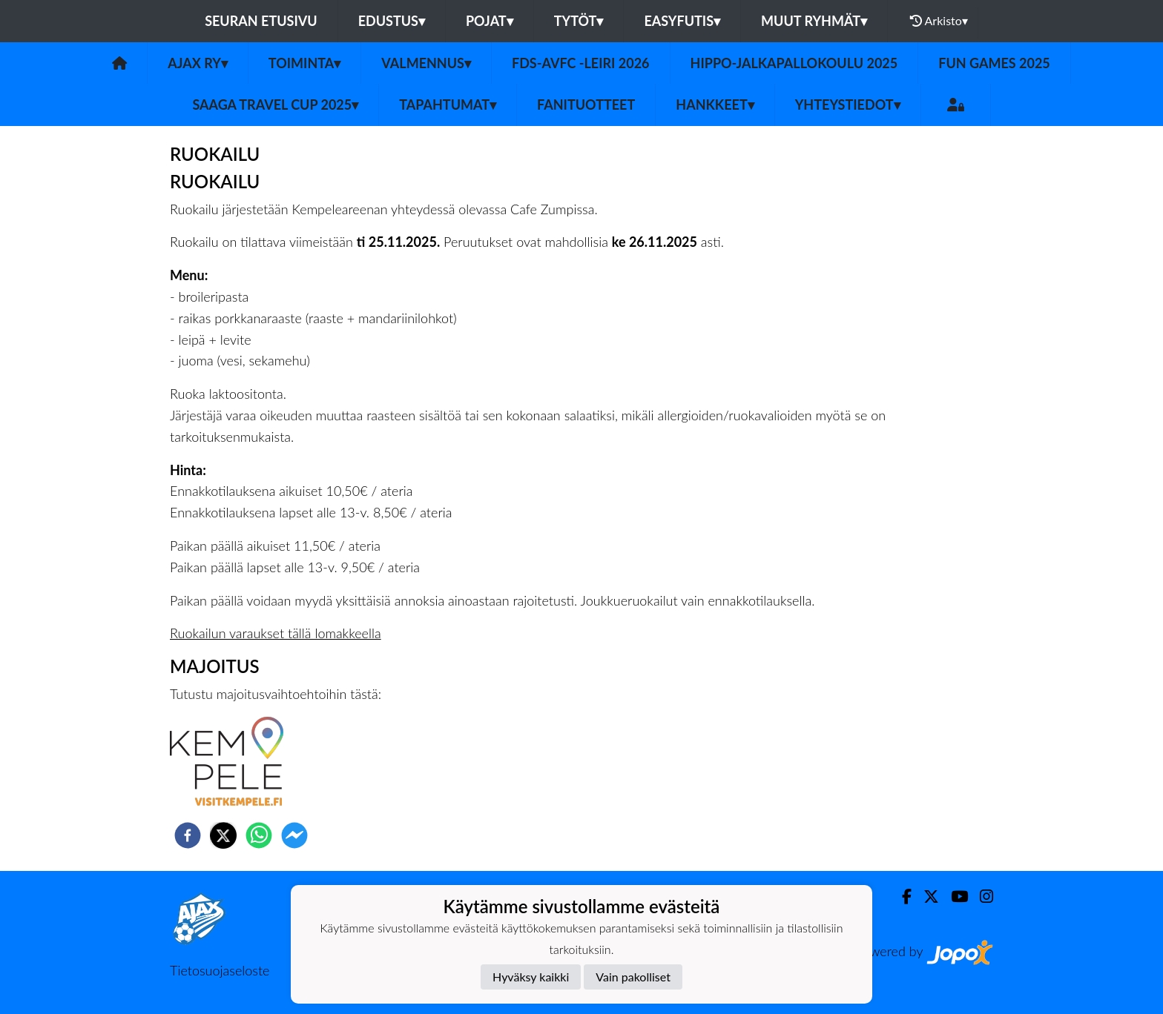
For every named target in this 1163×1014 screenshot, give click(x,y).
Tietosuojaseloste (219, 970)
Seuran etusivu (261, 21)
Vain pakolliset (633, 977)
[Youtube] (953, 896)
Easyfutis (682, 21)
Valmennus (426, 63)
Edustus (391, 21)
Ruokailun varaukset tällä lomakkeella (275, 633)
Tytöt (579, 21)
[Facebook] (901, 896)
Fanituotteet (586, 104)
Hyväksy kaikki (530, 977)
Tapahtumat (447, 104)
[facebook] (187, 835)
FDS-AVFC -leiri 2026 (581, 63)
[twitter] (223, 835)
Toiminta (304, 63)
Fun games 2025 (994, 63)
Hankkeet (715, 104)
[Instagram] (980, 896)
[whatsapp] (259, 835)
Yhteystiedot (847, 104)
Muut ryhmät (814, 21)
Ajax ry (198, 63)
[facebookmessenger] (294, 835)
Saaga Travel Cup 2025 (275, 104)
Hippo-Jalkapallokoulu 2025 (794, 63)
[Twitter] (925, 896)
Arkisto (939, 21)
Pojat (489, 21)
